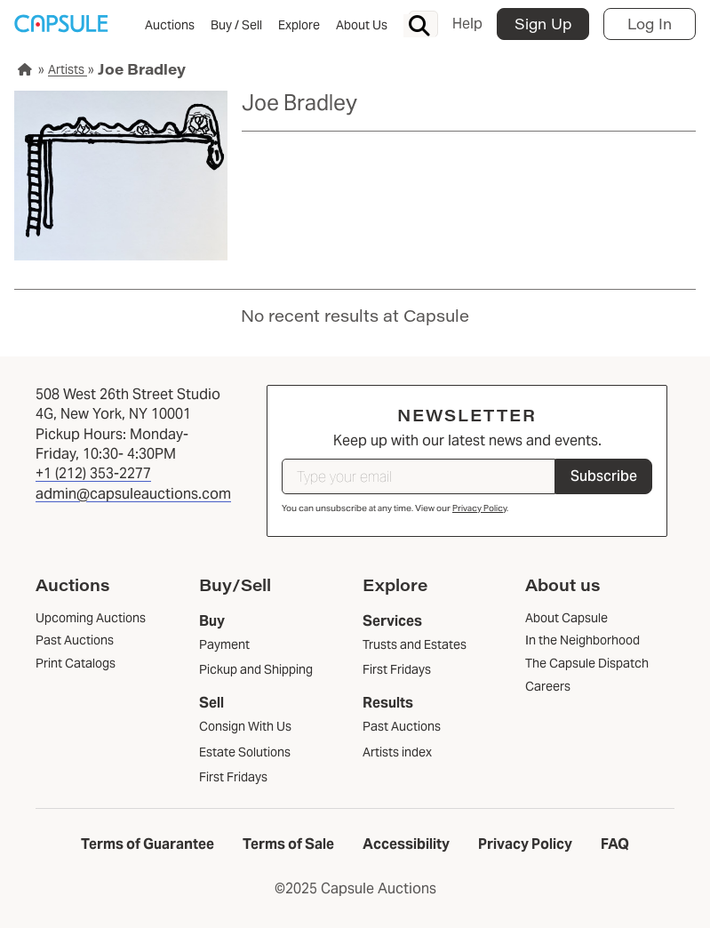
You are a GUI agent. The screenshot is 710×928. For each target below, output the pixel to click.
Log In (649, 23)
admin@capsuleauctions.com (133, 493)
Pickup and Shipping (256, 669)
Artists (67, 69)
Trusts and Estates (415, 644)
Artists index (397, 752)
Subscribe (603, 476)
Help (467, 23)
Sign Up (543, 23)
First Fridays (233, 777)
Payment (224, 644)
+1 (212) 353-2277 (93, 473)
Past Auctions (402, 726)
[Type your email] (418, 476)
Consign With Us (245, 726)
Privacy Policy (479, 508)
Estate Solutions (245, 752)
